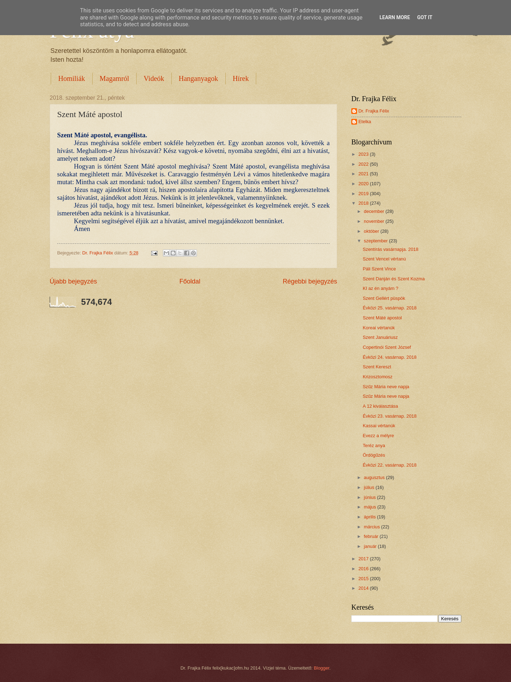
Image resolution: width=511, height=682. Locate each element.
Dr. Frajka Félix (373, 111)
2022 (364, 164)
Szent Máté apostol (382, 317)
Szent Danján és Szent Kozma (394, 278)
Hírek (241, 78)
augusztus (375, 477)
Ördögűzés (374, 455)
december (374, 211)
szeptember (376, 240)
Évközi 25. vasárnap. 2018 (390, 307)
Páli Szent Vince (379, 268)
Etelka (364, 121)
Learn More (394, 17)
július (369, 487)
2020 (364, 183)
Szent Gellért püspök (384, 298)
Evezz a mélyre (378, 435)
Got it (424, 17)
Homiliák (71, 78)
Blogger (321, 668)
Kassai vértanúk (379, 425)
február (371, 536)
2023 (364, 154)
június (370, 497)
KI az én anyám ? (380, 288)
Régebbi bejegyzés (310, 281)
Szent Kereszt (377, 366)
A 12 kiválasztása (380, 406)
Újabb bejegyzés (73, 281)
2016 (364, 568)
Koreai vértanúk (379, 327)
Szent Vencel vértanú (384, 259)
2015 (364, 578)
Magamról (114, 78)
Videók (154, 78)
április (370, 516)
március (372, 526)
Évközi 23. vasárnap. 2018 (390, 416)
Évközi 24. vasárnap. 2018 (390, 357)
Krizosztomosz (377, 376)
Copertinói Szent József (387, 347)
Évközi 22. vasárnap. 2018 (390, 465)
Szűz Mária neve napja (386, 386)
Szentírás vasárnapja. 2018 (390, 249)
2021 (364, 173)
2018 (364, 203)
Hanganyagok (198, 78)
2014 (364, 588)
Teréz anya (374, 445)
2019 (364, 193)
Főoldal (189, 281)
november (374, 221)
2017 (364, 558)
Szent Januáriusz (380, 337)
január (371, 546)
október (372, 231)
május (370, 507)
